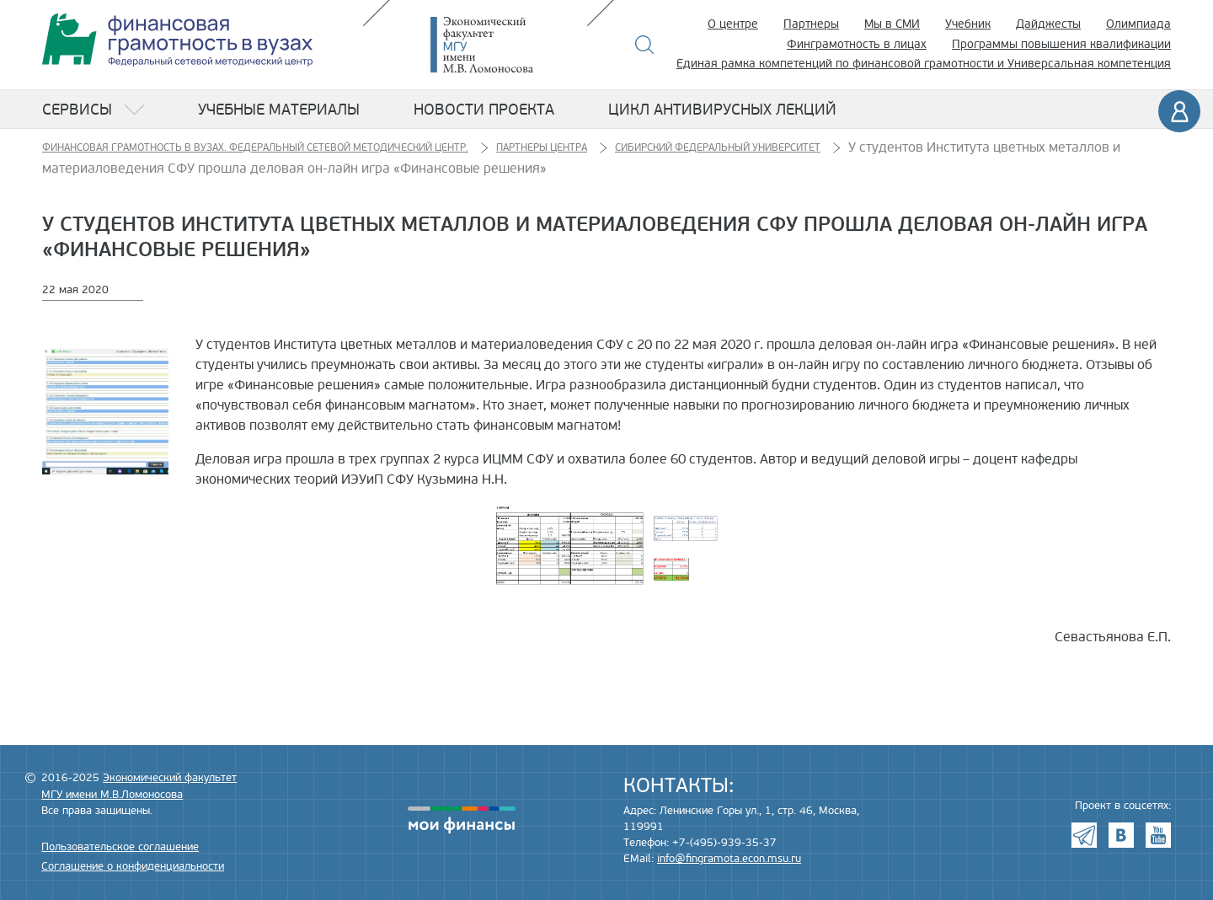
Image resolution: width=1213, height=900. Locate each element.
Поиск (645, 44)
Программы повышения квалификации (1061, 44)
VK (1121, 835)
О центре (733, 24)
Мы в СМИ (892, 24)
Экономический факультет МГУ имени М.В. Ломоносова (507, 44)
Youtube (1158, 835)
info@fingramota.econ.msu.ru (729, 858)
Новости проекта (484, 109)
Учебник (968, 24)
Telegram (1084, 835)
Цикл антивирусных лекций (722, 109)
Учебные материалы (279, 109)
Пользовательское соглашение (120, 847)
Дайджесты (1048, 24)
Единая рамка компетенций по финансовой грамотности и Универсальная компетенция (923, 63)
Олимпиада (1138, 24)
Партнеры (811, 24)
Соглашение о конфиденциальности (132, 866)
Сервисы (77, 109)
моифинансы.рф (462, 819)
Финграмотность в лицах (857, 44)
